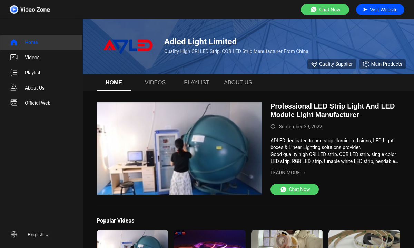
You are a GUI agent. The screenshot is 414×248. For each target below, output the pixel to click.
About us (27, 88)
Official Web (30, 103)
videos (25, 57)
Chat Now (325, 9)
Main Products (382, 64)
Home (24, 42)
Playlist (25, 73)
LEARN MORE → (288, 172)
